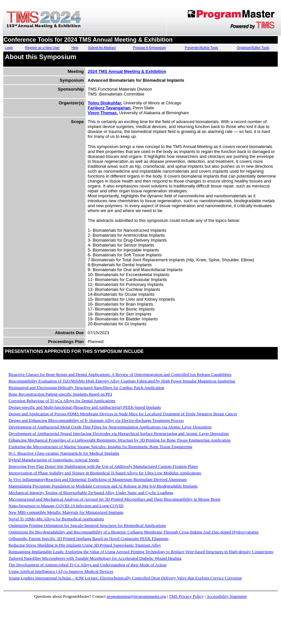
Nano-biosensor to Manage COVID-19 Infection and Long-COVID (66, 505)
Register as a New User (42, 48)
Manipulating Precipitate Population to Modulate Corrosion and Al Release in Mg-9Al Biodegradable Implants (103, 486)
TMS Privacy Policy (186, 596)
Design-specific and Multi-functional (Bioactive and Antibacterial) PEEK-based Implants (85, 407)
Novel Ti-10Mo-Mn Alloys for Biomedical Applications (56, 518)
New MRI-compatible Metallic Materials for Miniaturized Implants (66, 512)
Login (9, 48)
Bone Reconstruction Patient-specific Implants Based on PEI (60, 394)
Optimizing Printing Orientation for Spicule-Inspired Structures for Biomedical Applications (87, 525)
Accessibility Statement (226, 596)
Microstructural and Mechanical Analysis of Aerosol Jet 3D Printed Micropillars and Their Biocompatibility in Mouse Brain (114, 499)
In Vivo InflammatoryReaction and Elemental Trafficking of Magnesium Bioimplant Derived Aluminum (98, 479)
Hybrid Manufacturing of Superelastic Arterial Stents (54, 459)
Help (74, 48)
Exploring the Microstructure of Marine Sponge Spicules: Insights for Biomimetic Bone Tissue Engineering (100, 446)
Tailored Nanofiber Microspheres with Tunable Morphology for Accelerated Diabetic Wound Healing (95, 558)
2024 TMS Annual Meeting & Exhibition (127, 71)
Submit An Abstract (102, 48)
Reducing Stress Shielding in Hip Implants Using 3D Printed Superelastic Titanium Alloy (85, 545)
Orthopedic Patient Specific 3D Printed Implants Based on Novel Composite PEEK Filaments (89, 538)
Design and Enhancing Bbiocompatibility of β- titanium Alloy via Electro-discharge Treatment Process (96, 420)
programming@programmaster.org (136, 596)
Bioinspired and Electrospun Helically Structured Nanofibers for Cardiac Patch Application (86, 387)
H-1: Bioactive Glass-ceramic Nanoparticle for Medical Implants (64, 453)
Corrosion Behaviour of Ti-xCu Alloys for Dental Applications (62, 400)
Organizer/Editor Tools (253, 48)
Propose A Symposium (149, 48)
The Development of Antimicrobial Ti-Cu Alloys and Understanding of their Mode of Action (87, 564)
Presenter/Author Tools (201, 48)
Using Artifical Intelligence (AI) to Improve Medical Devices (61, 571)
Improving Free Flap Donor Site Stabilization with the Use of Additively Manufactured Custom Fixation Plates (103, 466)
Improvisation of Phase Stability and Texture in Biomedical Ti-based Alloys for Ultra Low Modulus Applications (105, 472)
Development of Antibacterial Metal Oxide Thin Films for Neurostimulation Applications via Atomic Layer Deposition (110, 426)
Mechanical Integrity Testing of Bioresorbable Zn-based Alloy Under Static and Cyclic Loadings (91, 492)
